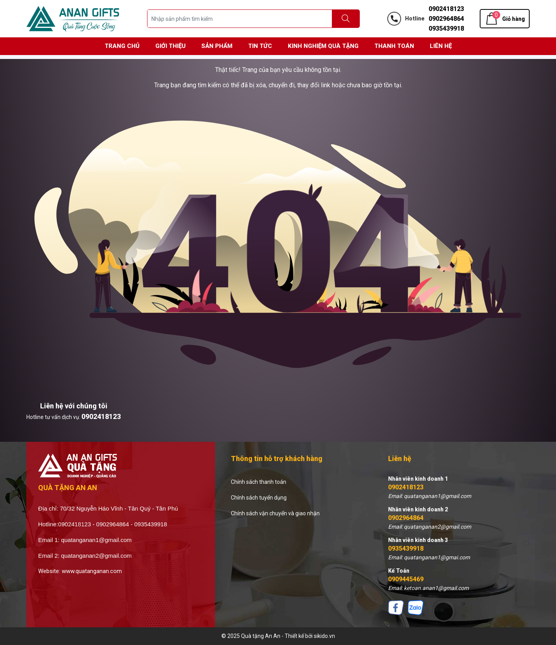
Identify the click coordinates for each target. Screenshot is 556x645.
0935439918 (446, 28)
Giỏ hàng (513, 19)
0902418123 (446, 9)
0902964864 (446, 18)
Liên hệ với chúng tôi (73, 406)
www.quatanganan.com (92, 571)
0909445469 (405, 579)
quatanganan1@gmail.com (96, 540)
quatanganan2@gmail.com (96, 555)
